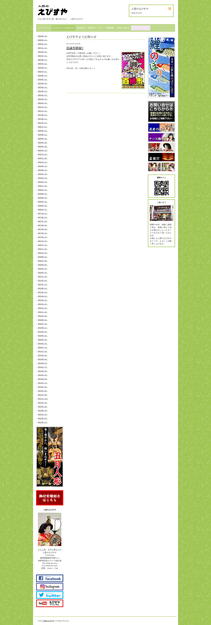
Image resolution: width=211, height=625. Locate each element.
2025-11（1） (43, 48)
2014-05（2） (43, 331)
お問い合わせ (123, 28)
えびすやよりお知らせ (63, 28)
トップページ (44, 28)
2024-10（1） (43, 71)
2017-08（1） (43, 217)
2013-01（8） (43, 391)
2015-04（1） (43, 296)
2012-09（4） (43, 406)
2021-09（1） (43, 115)
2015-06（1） (43, 288)
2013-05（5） (43, 375)
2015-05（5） (43, 292)
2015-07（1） (43, 284)
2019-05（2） (43, 174)
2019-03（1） (43, 178)
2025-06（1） (43, 59)
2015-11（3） (43, 276)
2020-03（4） (43, 142)
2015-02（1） (43, 304)
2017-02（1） (43, 237)
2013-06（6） (43, 371)
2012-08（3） (43, 410)
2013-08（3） (43, 363)
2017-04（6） (43, 229)
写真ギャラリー (95, 28)
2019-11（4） (43, 158)
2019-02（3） (43, 182)
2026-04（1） (43, 36)
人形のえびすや (48, 621)
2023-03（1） (43, 87)
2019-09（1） (43, 166)
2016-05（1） (43, 268)
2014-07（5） (43, 324)
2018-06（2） (43, 197)
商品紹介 (81, 28)
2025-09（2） (43, 52)
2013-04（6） (43, 379)
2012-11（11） (43, 398)
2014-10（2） (43, 316)
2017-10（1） (43, 213)
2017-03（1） (43, 233)
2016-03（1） (43, 272)
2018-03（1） (43, 209)
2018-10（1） (43, 190)
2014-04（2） (43, 335)
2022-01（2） (43, 107)
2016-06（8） (43, 264)
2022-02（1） (43, 103)
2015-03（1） (43, 300)
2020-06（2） (43, 138)
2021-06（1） (43, 119)
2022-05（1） (43, 95)
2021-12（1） (43, 111)
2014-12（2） (43, 308)
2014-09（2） (43, 320)
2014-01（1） (43, 347)
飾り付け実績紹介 (140, 28)
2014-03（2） (43, 339)
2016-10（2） (43, 253)
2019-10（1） (43, 162)
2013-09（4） (43, 359)
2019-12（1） (43, 154)
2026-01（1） (43, 44)
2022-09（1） (43, 91)
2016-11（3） (43, 249)
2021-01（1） (43, 123)
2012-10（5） (43, 402)
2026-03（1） (43, 40)
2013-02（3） (43, 387)
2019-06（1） (43, 170)
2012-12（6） (43, 394)
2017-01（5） (43, 241)
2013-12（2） (43, 351)
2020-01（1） (43, 150)
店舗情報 (110, 28)
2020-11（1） (43, 126)
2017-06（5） (43, 225)
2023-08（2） (43, 83)
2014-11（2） (43, 312)
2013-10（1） (43, 355)
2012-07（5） (43, 414)
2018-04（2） (43, 205)
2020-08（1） (43, 134)
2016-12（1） (43, 245)
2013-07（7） (43, 367)
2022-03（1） (43, 99)
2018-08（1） (43, 193)
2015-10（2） (43, 280)
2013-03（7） (43, 383)
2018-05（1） (43, 201)
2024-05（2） (43, 79)
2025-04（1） (43, 67)
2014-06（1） (43, 327)
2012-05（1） (43, 422)
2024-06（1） (43, 75)
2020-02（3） (43, 146)
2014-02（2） (43, 343)
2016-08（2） (43, 257)
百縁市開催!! (74, 48)
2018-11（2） (43, 186)
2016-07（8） (43, 260)
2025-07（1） (43, 56)
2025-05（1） (43, 63)
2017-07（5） (43, 221)
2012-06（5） (43, 418)
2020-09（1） (43, 130)
